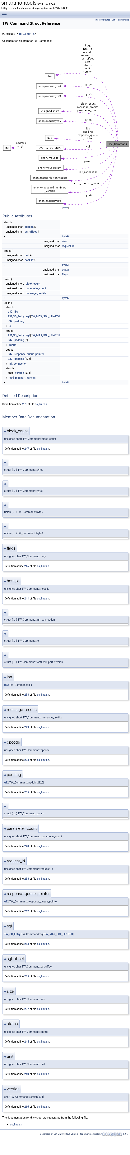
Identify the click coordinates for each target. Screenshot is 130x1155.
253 (26, 694)
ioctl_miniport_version (22, 377)
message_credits (36, 293)
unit (27, 255)
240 (26, 1074)
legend (65, 208)
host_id (29, 260)
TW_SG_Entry (16, 316)
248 (26, 846)
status (65, 269)
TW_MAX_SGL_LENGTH (45, 316)
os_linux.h (26, 34)
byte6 (65, 298)
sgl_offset (31, 231)
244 (26, 1041)
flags (65, 274)
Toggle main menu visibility (5, 13)
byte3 (65, 264)
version (19, 372)
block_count (33, 283)
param (12, 344)
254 (26, 943)
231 (24, 404)
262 (26, 911)
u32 (10, 311)
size (64, 241)
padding (19, 321)
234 (26, 759)
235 (26, 976)
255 (26, 792)
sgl (28, 316)
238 (26, 878)
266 (26, 1106)
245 (26, 566)
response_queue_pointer (29, 354)
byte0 (65, 236)
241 (26, 598)
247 (26, 448)
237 (26, 1009)
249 (26, 727)
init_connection (18, 363)
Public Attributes (102, 20)
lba (16, 311)
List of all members (120, 20)
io (10, 326)
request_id (68, 246)
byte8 (65, 382)
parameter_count (36, 288)
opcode (29, 226)
